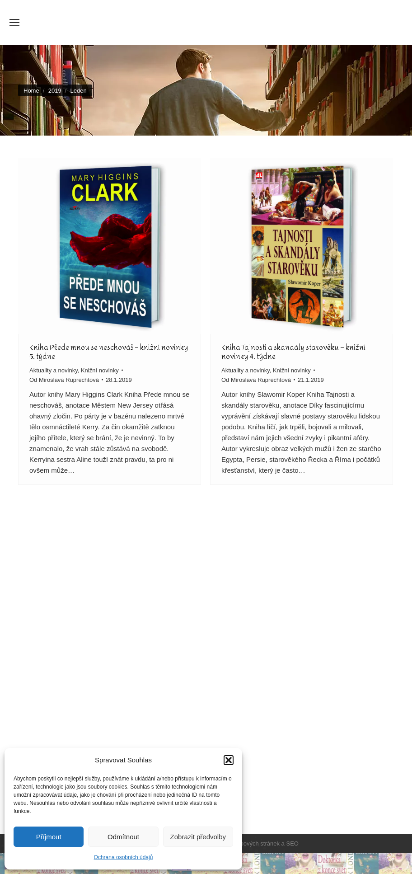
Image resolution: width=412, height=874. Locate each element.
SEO (292, 843)
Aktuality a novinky (53, 370)
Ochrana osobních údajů (123, 857)
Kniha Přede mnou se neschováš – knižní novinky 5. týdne (108, 351)
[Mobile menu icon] (14, 22)
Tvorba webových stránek (246, 843)
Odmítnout (123, 837)
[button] (228, 760)
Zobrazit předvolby (198, 837)
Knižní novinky (100, 370)
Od (64, 379)
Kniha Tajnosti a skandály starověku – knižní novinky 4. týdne (293, 351)
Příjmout (48, 837)
